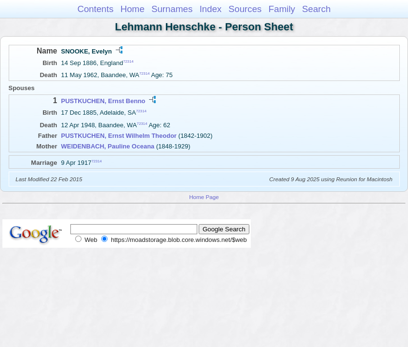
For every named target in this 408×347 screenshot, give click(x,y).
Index (211, 9)
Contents (95, 9)
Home (133, 9)
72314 (128, 61)
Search (316, 9)
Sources (245, 9)
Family (282, 9)
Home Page (204, 197)
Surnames (171, 9)
